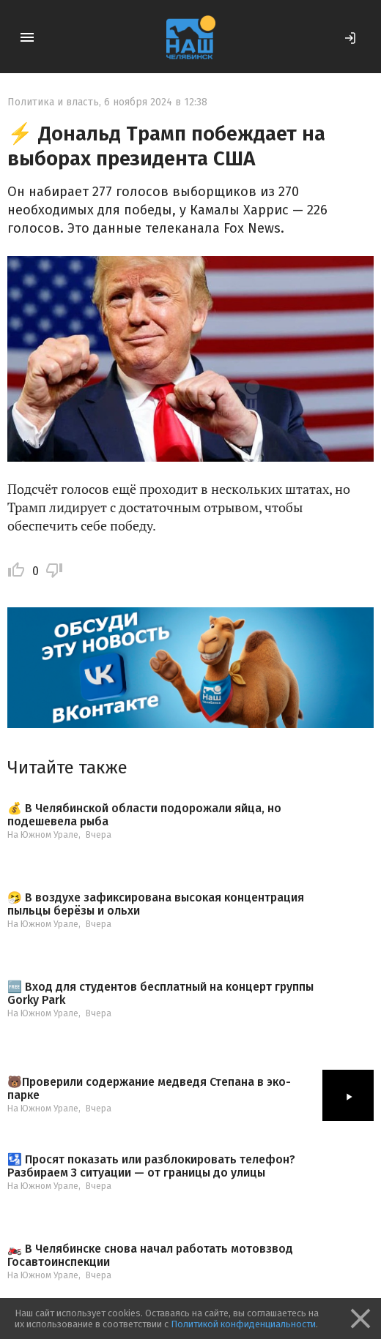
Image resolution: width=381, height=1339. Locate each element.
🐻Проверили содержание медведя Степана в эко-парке (149, 1088)
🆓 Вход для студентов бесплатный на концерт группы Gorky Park (160, 993)
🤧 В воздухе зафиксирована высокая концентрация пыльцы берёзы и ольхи (155, 904)
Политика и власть (53, 102)
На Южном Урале (42, 835)
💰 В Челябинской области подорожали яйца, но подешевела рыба (144, 815)
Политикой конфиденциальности (243, 1324)
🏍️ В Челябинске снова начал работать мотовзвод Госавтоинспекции (150, 1255)
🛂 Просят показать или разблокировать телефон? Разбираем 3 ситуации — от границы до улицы (151, 1166)
